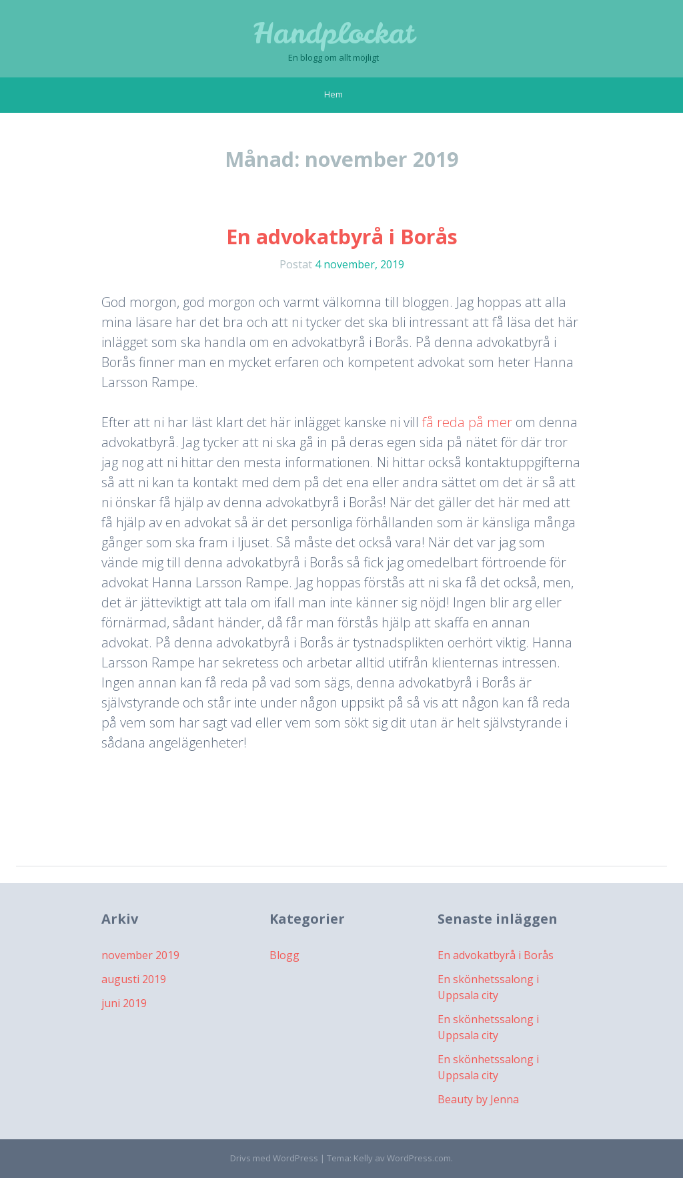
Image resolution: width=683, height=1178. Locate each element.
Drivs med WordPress (274, 1158)
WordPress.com (419, 1158)
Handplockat (333, 33)
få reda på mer (467, 422)
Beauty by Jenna (478, 1099)
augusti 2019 (133, 979)
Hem (333, 94)
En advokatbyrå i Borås (342, 236)
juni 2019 (124, 1003)
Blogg (284, 955)
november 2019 (140, 955)
